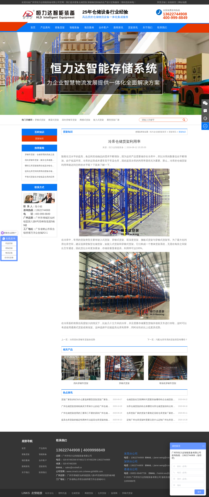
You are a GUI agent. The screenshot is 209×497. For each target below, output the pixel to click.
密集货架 (60, 27)
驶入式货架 (98, 120)
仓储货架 (75, 493)
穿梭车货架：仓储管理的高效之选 (39, 154)
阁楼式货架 (85, 120)
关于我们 (147, 27)
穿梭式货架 (40, 120)
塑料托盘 (62, 493)
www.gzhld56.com (94, 471)
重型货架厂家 (113, 120)
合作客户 (103, 27)
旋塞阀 (114, 493)
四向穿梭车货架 (69, 120)
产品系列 (45, 27)
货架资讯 (133, 27)
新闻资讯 (118, 27)
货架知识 (39, 138)
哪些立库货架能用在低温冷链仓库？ (40, 166)
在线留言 (172, 2)
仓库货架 (102, 493)
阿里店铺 (161, 2)
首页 (33, 27)
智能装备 (74, 27)
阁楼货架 (89, 493)
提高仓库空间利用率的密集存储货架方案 (40, 171)
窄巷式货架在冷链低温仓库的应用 (39, 177)
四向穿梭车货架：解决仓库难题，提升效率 (40, 160)
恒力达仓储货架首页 (158, 132)
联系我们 (162, 27)
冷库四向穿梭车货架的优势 (78, 339)
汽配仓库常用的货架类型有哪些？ (167, 339)
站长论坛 (49, 493)
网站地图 (182, 2)
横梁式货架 (53, 120)
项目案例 (89, 27)
